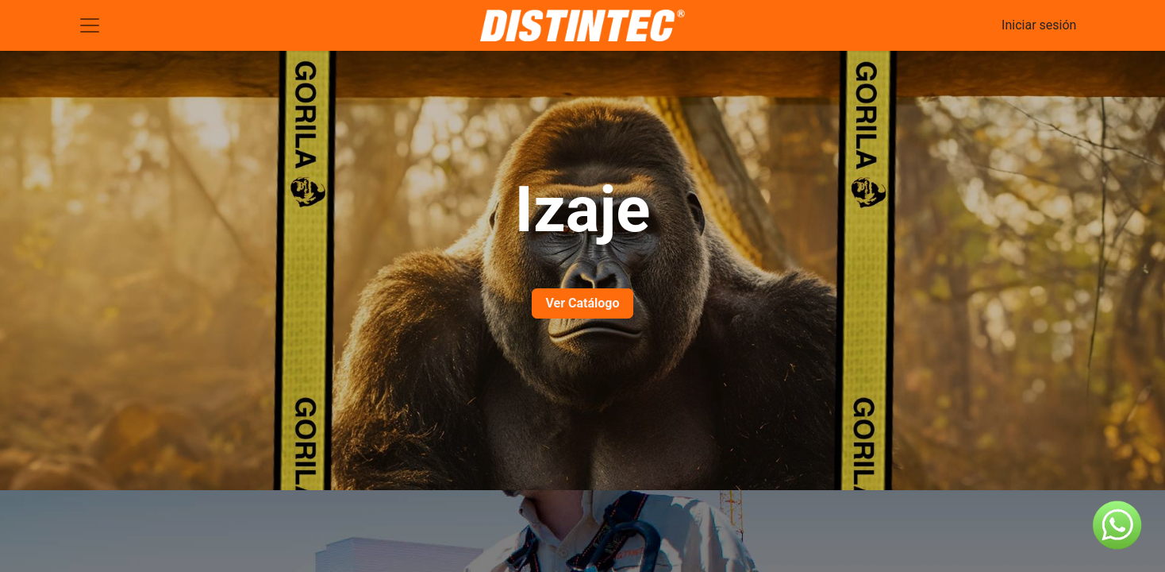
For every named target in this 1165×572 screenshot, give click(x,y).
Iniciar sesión (1039, 25)
